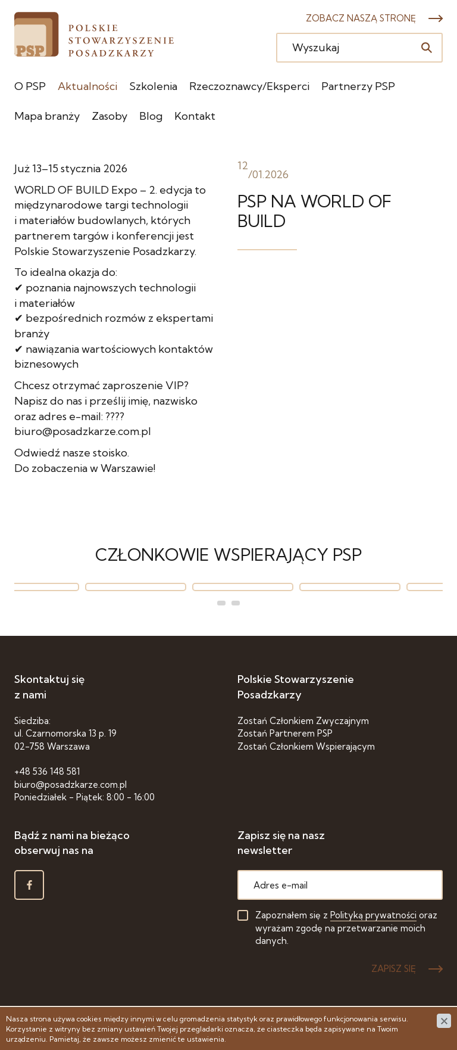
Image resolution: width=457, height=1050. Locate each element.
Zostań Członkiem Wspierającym (306, 746)
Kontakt (194, 116)
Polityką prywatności (373, 915)
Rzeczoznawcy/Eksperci (249, 86)
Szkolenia (153, 86)
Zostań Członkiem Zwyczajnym (303, 720)
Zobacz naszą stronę (361, 18)
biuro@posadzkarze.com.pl (70, 784)
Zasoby (109, 116)
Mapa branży (47, 116)
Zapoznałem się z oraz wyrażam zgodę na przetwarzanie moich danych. (346, 927)
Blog (150, 116)
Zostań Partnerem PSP (285, 733)
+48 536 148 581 (47, 771)
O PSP (30, 86)
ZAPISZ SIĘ (393, 968)
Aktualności (87, 86)
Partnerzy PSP (358, 86)
